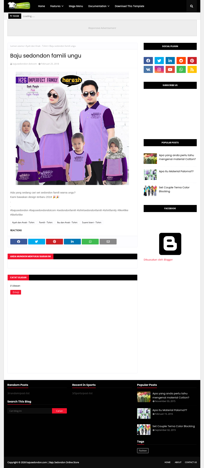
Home (167, 462)
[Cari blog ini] (29, 410)
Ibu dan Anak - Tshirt (67, 222)
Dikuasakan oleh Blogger (170, 258)
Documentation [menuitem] (97, 6)
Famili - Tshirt (45, 222)
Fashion (143, 450)
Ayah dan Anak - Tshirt (37, 45)
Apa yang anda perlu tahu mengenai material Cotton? (177, 157)
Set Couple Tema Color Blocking (174, 189)
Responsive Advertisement (102, 28)
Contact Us (191, 462)
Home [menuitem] (41, 6)
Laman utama (17, 45)
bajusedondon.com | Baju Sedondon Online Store (52, 462)
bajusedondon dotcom (25, 63)
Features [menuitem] (55, 6)
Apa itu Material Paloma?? (176, 171)
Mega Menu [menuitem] (76, 6)
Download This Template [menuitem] (129, 6)
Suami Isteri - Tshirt (91, 222)
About (178, 462)
